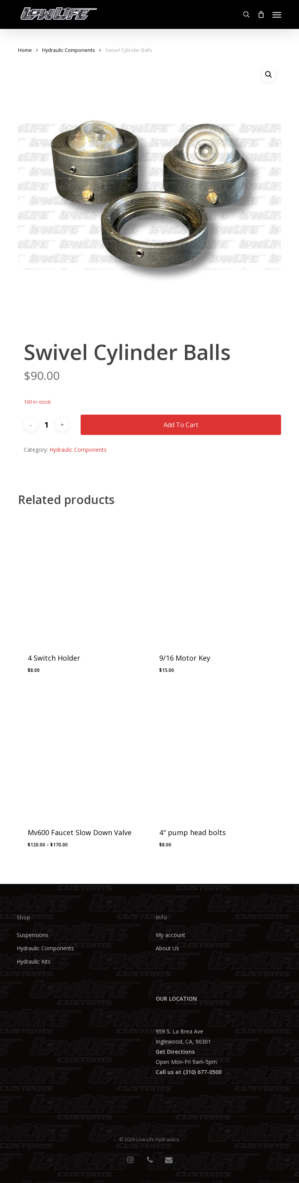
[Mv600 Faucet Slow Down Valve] (81, 753)
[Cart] (261, 14)
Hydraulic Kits (34, 961)
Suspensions (32, 935)
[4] (213, 753)
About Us (167, 948)
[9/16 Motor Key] (213, 578)
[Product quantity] (46, 425)
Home (25, 49)
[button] (277, 14)
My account (170, 935)
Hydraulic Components (68, 49)
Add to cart (181, 424)
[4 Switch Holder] (81, 578)
